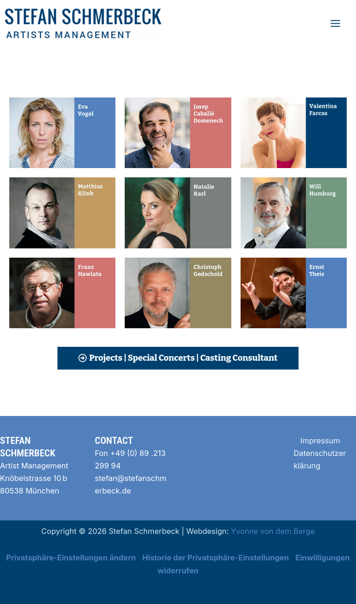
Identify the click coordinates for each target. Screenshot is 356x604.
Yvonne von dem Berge (273, 531)
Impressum (320, 440)
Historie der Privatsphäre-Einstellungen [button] (215, 557)
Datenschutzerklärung (320, 459)
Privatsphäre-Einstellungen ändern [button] (71, 557)
